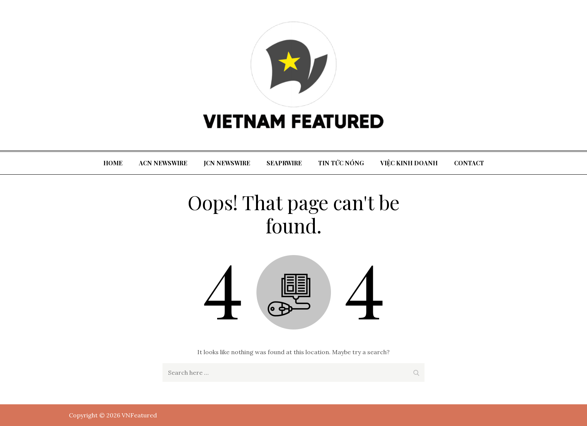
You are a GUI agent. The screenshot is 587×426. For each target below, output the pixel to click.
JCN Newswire (227, 163)
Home (112, 163)
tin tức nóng (341, 163)
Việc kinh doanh (409, 163)
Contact (469, 163)
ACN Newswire (163, 163)
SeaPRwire (284, 163)
